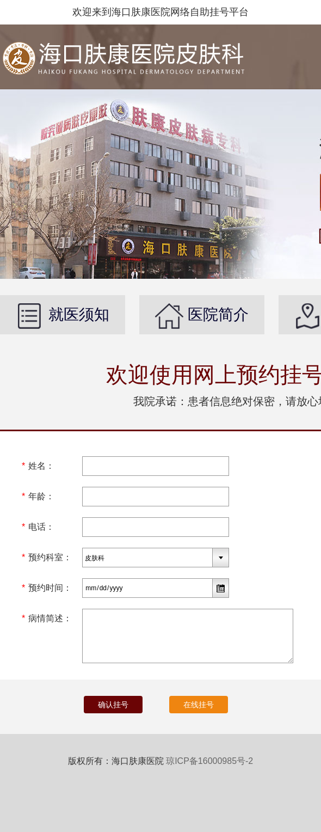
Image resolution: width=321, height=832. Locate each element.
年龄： (38, 496)
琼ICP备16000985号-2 (209, 761)
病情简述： (47, 618)
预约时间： (47, 587)
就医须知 (62, 314)
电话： (38, 526)
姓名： (38, 465)
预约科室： (47, 557)
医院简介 (202, 314)
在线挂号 (198, 704)
